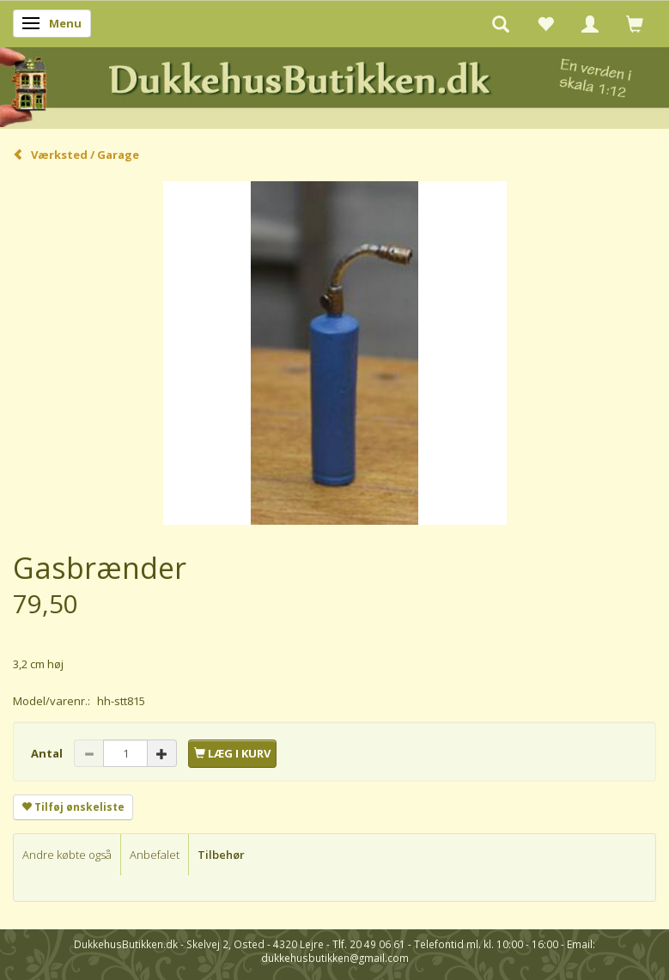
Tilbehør (221, 854)
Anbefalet (154, 854)
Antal (48, 753)
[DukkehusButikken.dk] (334, 85)
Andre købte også (67, 854)
